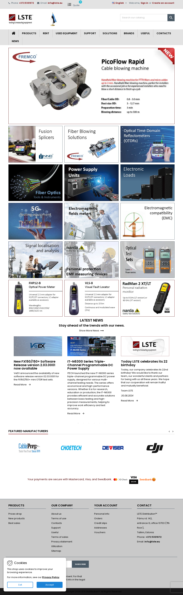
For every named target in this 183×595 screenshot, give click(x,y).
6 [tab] (105, 423)
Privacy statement (61, 541)
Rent (46, 33)
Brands (129, 33)
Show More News (91, 330)
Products (29, 33)
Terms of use (58, 518)
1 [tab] (78, 423)
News (15, 41)
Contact (144, 505)
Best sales (14, 523)
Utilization (56, 546)
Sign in (144, 2)
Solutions (110, 33)
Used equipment (66, 33)
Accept (49, 584)
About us (56, 514)
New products (16, 518)
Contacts (164, 33)
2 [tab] (83, 423)
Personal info (101, 514)
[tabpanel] (38, 361)
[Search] (147, 17)
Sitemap (56, 551)
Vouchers (99, 532)
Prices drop (15, 514)
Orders (98, 518)
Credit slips (100, 523)
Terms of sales (59, 537)
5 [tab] (99, 423)
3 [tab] (89, 423)
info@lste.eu (55, 2)
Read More (20, 384)
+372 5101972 (26, 2)
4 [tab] (94, 423)
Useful (145, 33)
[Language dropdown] (120, 3)
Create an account (163, 2)
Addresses (100, 527)
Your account (105, 505)
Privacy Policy (50, 577)
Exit (20, 584)
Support (90, 33)
